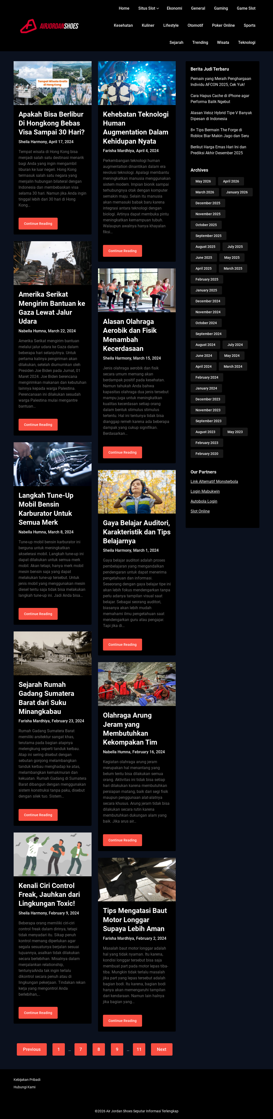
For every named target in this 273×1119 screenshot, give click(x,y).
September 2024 (209, 334)
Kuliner (148, 25)
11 (139, 1049)
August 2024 (205, 345)
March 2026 (205, 192)
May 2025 (232, 258)
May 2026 (203, 181)
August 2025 (205, 247)
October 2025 (206, 225)
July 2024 (235, 345)
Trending (200, 42)
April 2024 (204, 366)
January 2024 (206, 388)
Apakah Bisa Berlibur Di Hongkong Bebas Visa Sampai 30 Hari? (52, 123)
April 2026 (231, 181)
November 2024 (208, 312)
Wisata (223, 42)
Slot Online (200, 511)
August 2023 (205, 432)
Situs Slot (146, 8)
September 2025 (209, 236)
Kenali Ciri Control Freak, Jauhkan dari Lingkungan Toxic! (49, 896)
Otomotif (195, 25)
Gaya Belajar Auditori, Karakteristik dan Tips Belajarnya (137, 532)
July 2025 (235, 247)
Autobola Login (204, 501)
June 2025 (204, 258)
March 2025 (233, 268)
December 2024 (208, 301)
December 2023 (208, 399)
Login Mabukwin (205, 491)
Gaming (221, 8)
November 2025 (208, 214)
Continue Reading (38, 224)
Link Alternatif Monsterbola (214, 481)
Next (162, 1049)
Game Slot (246, 8)
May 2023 (235, 432)
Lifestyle (171, 25)
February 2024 (207, 377)
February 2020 (207, 454)
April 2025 (204, 268)
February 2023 (207, 443)
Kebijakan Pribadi (27, 1080)
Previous (31, 1049)
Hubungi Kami (24, 1087)
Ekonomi (174, 8)
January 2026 (237, 192)
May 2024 (232, 356)
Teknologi (246, 42)
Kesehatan (123, 25)
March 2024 (233, 366)
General (198, 8)
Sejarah (176, 42)
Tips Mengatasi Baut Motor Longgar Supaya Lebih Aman (135, 920)
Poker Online (223, 25)
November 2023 (208, 410)
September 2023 (209, 421)
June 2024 (204, 356)
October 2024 (206, 323)
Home (124, 8)
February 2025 (207, 279)
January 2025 (206, 290)
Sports (249, 25)
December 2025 (208, 203)
